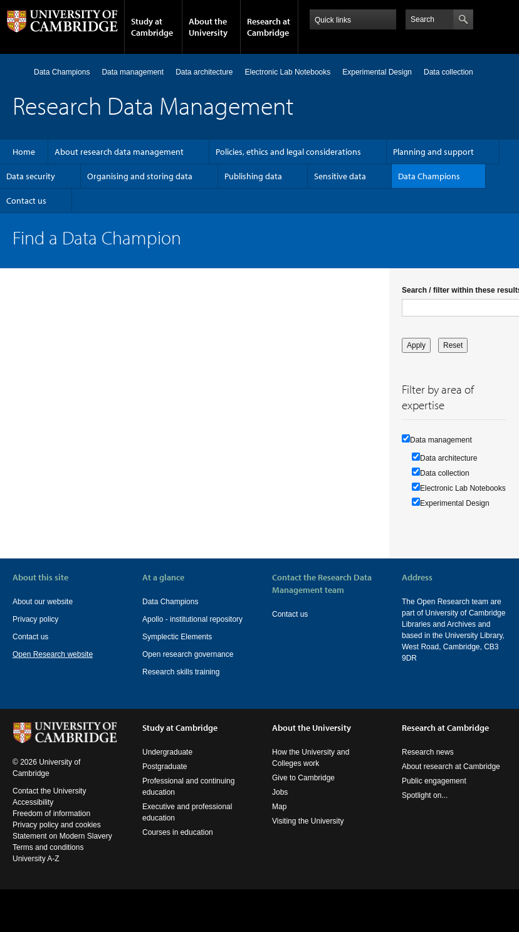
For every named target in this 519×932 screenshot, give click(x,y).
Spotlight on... (425, 806)
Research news (428, 763)
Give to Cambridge (303, 789)
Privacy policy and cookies (57, 836)
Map (279, 818)
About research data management (119, 151)
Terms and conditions (48, 858)
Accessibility (33, 813)
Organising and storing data (139, 176)
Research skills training (180, 672)
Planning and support (433, 151)
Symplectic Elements (177, 636)
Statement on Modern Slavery (62, 847)
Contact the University (49, 802)
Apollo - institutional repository (192, 619)
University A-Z (36, 870)
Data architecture (204, 72)
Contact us (26, 200)
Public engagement (434, 792)
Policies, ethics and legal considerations (288, 151)
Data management (133, 72)
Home (18, 71)
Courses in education (177, 843)
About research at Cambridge (451, 777)
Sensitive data (340, 176)
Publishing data (253, 176)
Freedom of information (51, 824)
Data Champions (62, 72)
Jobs (280, 803)
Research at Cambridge (268, 27)
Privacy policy (35, 619)
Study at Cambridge (152, 27)
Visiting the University (308, 832)
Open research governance (187, 654)
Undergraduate (167, 763)
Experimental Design (377, 72)
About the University (208, 27)
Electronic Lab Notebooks (288, 72)
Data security (30, 176)
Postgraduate (164, 777)
